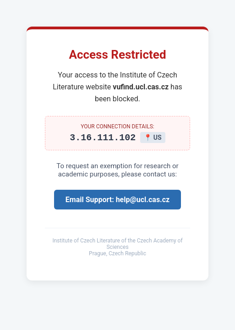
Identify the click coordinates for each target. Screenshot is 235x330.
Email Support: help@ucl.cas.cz (117, 201)
